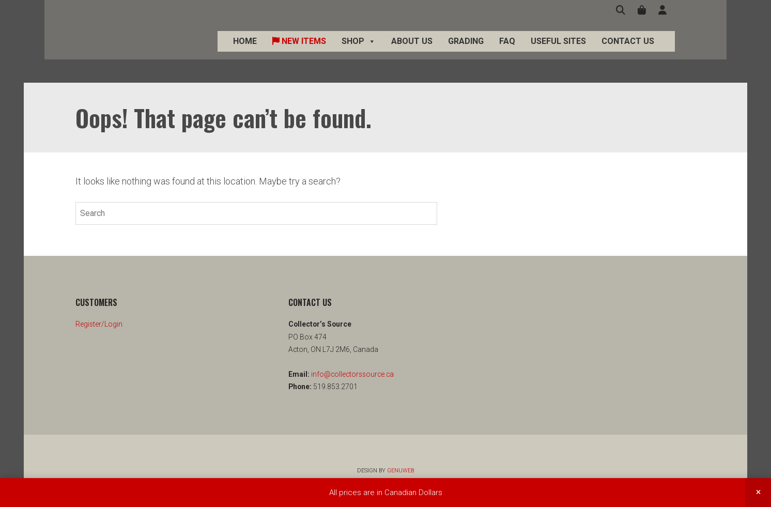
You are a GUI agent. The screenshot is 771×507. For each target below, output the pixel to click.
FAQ (528, 52)
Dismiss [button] (758, 492)
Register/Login (98, 324)
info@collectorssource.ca (352, 374)
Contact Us (648, 52)
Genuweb (400, 470)
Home (265, 52)
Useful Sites (579, 52)
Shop (379, 52)
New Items (320, 52)
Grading (486, 52)
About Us (432, 52)
